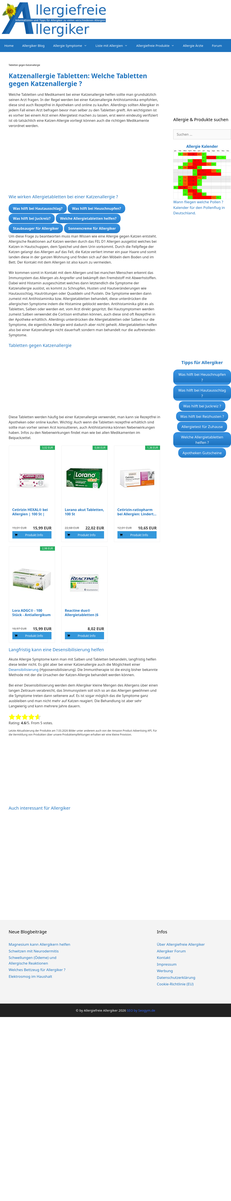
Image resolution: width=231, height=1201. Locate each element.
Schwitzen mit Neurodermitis (34, 951)
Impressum (166, 964)
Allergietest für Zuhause (202, 426)
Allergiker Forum (171, 951)
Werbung (165, 970)
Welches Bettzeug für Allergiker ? (37, 969)
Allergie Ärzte (193, 45)
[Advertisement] (81, 163)
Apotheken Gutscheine (202, 452)
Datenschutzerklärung (176, 977)
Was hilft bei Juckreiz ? (202, 406)
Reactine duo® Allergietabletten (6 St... (81, 612)
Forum (217, 45)
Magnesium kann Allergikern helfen (39, 944)
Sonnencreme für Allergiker (92, 228)
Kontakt (163, 957)
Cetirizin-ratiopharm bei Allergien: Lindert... (137, 512)
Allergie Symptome (72, 45)
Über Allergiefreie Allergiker (181, 944)
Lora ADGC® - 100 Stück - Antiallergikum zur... (31, 612)
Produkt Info (34, 535)
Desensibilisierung (24, 669)
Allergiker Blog (33, 45)
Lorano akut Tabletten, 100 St (84, 512)
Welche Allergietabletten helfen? (88, 218)
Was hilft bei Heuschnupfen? (96, 208)
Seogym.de (146, 1010)
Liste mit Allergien (114, 45)
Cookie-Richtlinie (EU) (175, 983)
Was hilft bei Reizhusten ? (202, 416)
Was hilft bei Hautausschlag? (38, 208)
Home (9, 45)
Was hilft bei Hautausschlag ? (202, 393)
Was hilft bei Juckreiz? (31, 218)
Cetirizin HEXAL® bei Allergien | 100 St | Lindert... (30, 512)
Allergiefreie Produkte (157, 45)
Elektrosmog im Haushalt (30, 976)
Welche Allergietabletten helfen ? (202, 440)
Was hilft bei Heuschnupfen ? (202, 377)
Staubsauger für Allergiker (36, 228)
